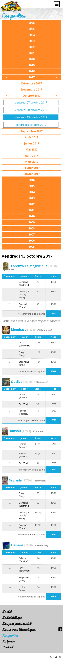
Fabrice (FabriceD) (24, 412)
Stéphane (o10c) (24, 363)
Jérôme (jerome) (23, 396)
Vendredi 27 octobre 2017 (31, 102)
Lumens (22, 545)
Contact (8, 647)
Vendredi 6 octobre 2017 (30, 125)
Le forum (9, 641)
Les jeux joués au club (17, 623)
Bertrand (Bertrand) (24, 283)
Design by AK (55, 657)
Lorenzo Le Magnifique (34, 266)
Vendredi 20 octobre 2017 (31, 110)
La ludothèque (12, 617)
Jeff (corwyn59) (24, 344)
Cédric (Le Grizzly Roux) (24, 294)
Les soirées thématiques (19, 629)
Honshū (20, 431)
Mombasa (23, 329)
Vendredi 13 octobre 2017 (31, 117)
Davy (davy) (22, 354)
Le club (7, 611)
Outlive (22, 381)
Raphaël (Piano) (23, 306)
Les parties (10, 635)
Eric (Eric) (23, 404)
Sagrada (20, 480)
